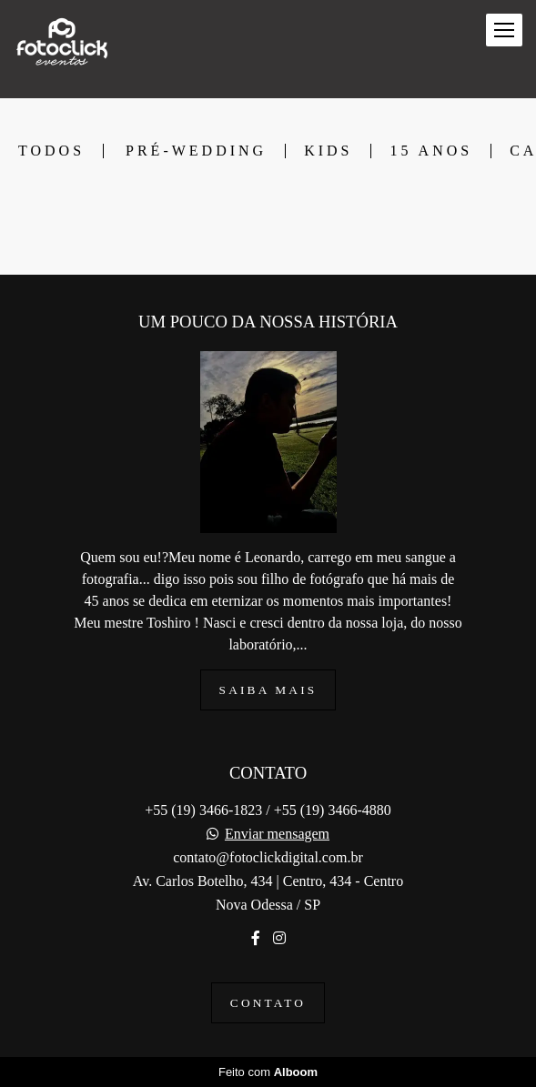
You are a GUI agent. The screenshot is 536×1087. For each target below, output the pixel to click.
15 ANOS (430, 151)
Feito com (268, 1072)
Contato (268, 1003)
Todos (51, 151)
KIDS (328, 151)
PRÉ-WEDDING (196, 151)
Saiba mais (268, 690)
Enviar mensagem (277, 834)
